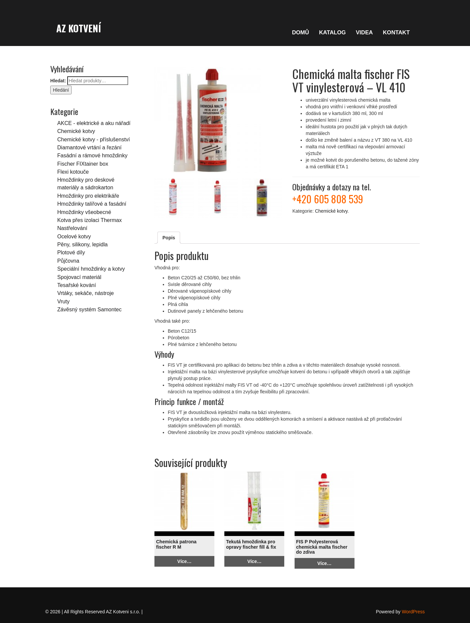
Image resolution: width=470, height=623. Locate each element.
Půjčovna (68, 261)
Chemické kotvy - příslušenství (93, 139)
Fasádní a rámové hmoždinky (92, 155)
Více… (184, 561)
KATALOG (332, 32)
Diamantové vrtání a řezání (89, 147)
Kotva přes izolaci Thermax (89, 220)
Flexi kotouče (73, 172)
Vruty (63, 301)
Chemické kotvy (76, 131)
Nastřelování (72, 228)
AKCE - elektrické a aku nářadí (93, 123)
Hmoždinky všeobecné (84, 212)
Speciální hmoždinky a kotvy (91, 269)
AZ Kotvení (78, 28)
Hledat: (58, 80)
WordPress (413, 611)
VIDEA (364, 32)
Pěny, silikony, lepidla (82, 244)
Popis (168, 237)
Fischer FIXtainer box (82, 164)
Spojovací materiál (79, 277)
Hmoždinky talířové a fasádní (91, 204)
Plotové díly (71, 252)
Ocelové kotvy (74, 236)
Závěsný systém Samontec (89, 309)
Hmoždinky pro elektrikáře (88, 196)
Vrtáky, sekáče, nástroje (85, 293)
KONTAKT (396, 32)
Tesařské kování (76, 285)
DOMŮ (300, 32)
